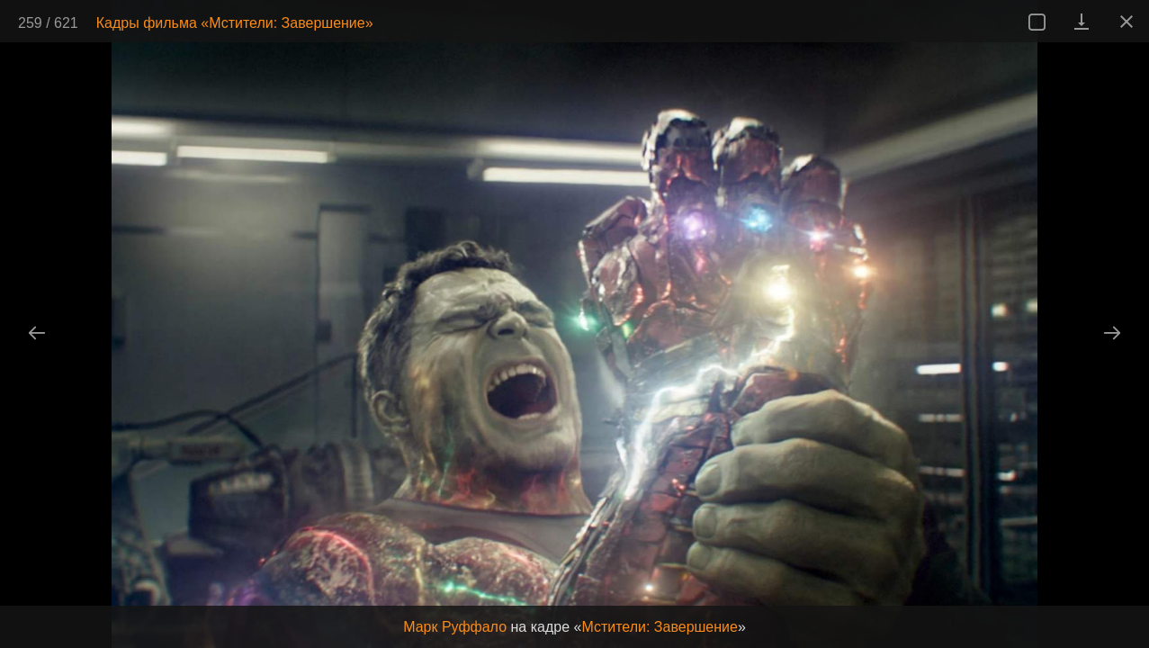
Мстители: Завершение (659, 626)
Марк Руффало (455, 626)
